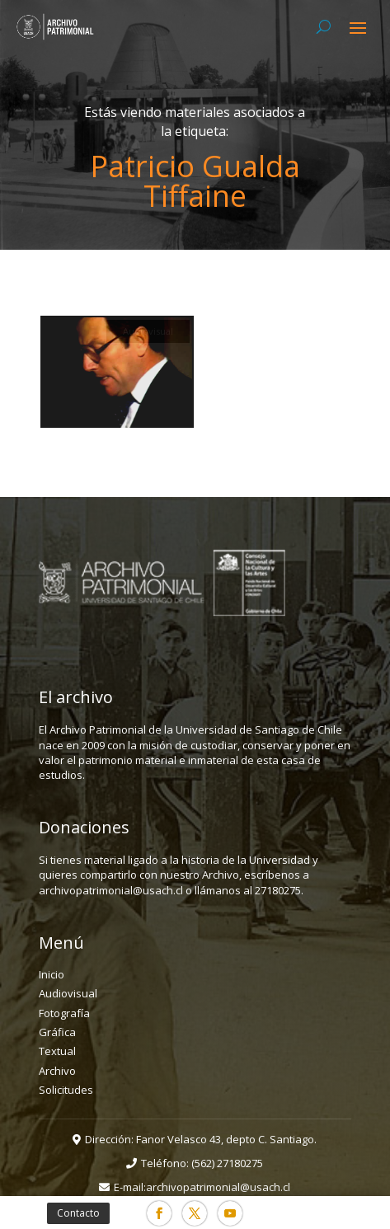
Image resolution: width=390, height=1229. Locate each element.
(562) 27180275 (227, 1163)
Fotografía (64, 1013)
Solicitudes (66, 1089)
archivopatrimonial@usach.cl (218, 1187)
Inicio (51, 974)
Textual (57, 1051)
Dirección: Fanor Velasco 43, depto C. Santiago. (201, 1139)
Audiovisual (68, 993)
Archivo (57, 1070)
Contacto (78, 1213)
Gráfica (57, 1032)
